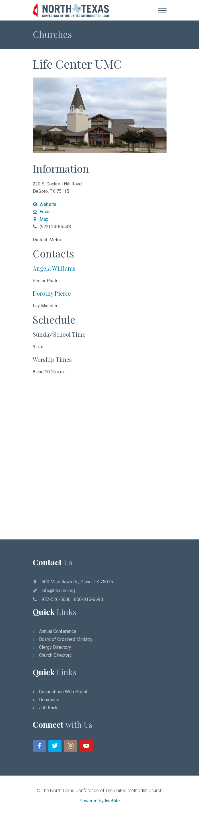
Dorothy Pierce (52, 293)
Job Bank (48, 707)
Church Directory (55, 655)
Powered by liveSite (99, 800)
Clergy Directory (55, 647)
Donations (49, 699)
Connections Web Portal (63, 691)
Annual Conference (57, 631)
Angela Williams (54, 268)
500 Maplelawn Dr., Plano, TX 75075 (77, 581)
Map (41, 219)
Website (45, 204)
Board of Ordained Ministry (66, 639)
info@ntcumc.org (58, 590)
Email (42, 211)
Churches (52, 34)
